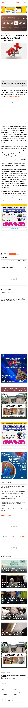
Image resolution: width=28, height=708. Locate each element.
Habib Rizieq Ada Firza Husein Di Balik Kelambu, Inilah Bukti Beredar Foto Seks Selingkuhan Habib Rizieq (13, 584)
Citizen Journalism (6, 692)
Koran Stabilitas (12, 2)
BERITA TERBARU (6, 515)
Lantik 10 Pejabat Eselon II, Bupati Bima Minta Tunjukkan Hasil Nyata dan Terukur (13, 600)
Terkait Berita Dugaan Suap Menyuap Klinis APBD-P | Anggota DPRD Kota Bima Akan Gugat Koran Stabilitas (13, 616)
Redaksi (15, 689)
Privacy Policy (17, 692)
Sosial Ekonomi (7, 33)
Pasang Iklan (4, 694)
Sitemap (15, 694)
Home (2, 33)
